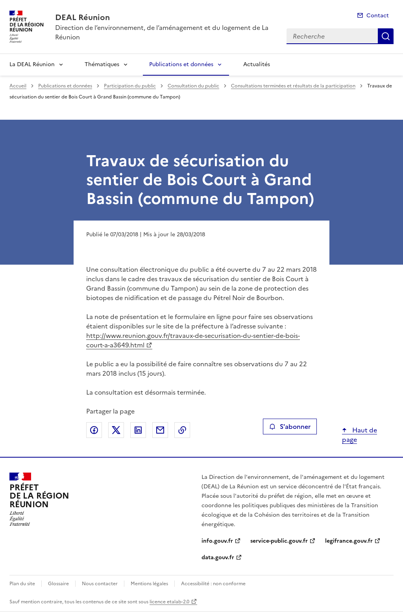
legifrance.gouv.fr (349, 541)
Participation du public (130, 85)
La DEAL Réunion (32, 64)
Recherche (386, 36)
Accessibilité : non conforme (213, 583)
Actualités (256, 64)
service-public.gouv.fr (279, 541)
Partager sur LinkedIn (138, 430)
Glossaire (58, 583)
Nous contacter (100, 583)
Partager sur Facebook (94, 430)
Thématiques (102, 64)
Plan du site (22, 583)
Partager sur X (116, 430)
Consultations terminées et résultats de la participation (293, 85)
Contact (377, 15)
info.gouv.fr (217, 541)
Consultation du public (193, 85)
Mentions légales (149, 583)
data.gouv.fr (218, 557)
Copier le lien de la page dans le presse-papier (182, 430)
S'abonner (290, 426)
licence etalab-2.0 (169, 601)
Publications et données (181, 64)
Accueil (17, 85)
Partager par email (160, 430)
